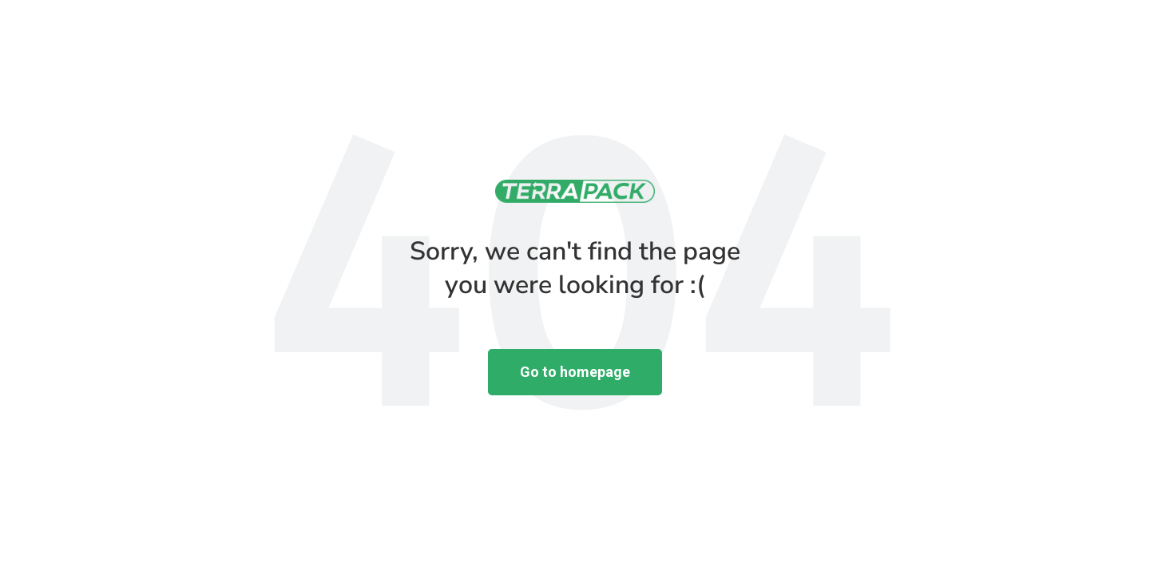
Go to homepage (575, 371)
